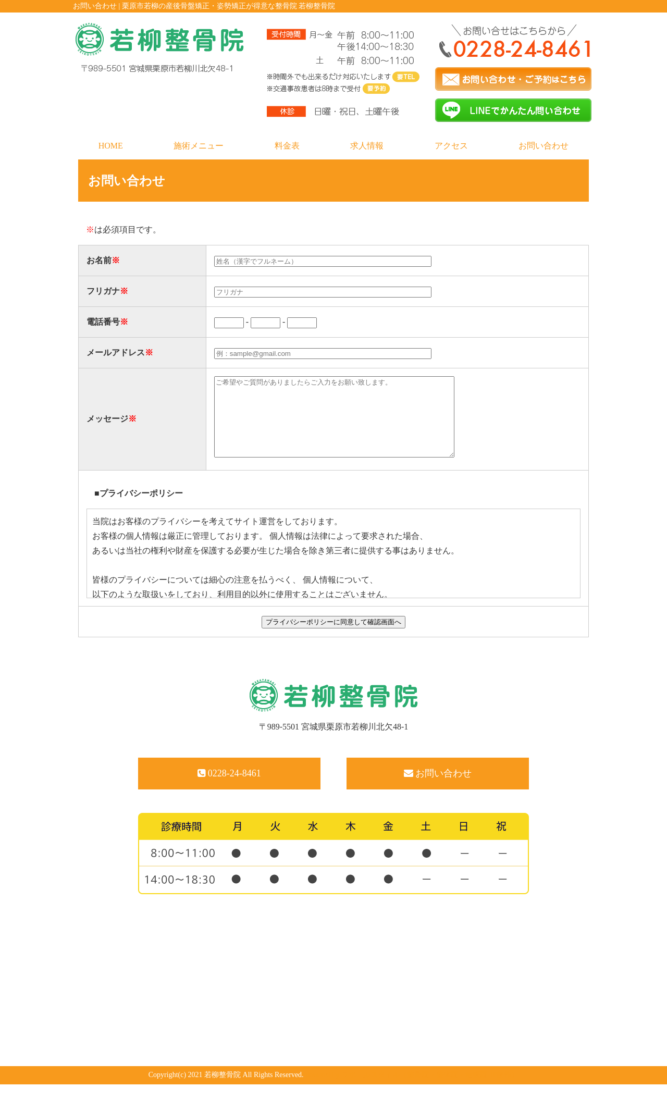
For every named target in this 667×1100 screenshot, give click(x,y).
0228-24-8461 (229, 789)
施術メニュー (199, 145)
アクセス (451, 145)
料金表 (287, 145)
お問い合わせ (543, 145)
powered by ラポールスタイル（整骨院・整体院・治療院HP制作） (411, 1090)
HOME (110, 145)
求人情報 (367, 145)
